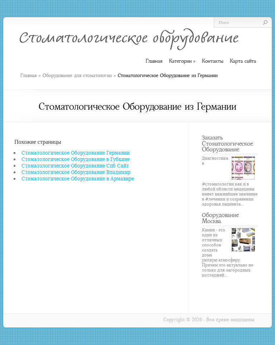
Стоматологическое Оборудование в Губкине (75, 159)
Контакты (212, 61)
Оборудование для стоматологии (77, 75)
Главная (28, 75)
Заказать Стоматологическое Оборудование (227, 143)
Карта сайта (243, 61)
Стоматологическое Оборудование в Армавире (77, 178)
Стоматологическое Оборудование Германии (75, 152)
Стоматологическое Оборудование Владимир (75, 172)
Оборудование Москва (220, 218)
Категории (182, 61)
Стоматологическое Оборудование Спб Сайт (75, 165)
